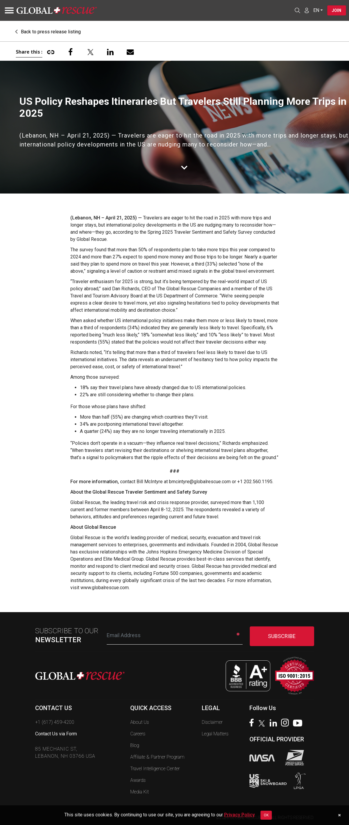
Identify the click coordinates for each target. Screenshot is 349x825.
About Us (139, 722)
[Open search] (297, 10)
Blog (134, 745)
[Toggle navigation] (7, 10)
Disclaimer (212, 722)
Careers (137, 734)
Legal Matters (215, 734)
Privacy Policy (239, 815)
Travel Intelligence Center (155, 768)
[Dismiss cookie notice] (339, 815)
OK (266, 815)
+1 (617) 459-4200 (54, 722)
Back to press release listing (48, 32)
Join (336, 10)
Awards (138, 780)
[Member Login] (306, 10)
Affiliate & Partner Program (157, 757)
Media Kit (139, 792)
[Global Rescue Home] (56, 10)
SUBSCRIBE (282, 636)
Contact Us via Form (56, 734)
